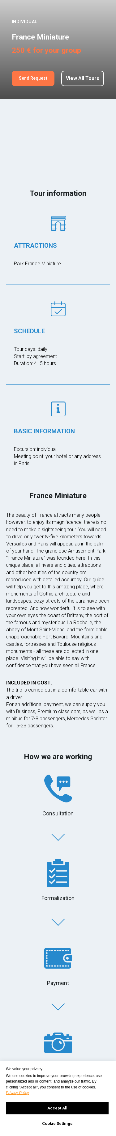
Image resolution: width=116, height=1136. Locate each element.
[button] (33, 78)
